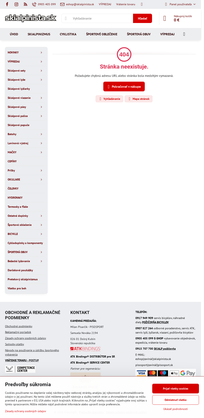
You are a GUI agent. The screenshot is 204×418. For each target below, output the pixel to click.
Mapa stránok (138, 99)
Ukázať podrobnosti (175, 409)
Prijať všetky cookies (175, 388)
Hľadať (142, 18)
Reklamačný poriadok (18, 332)
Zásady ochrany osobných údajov (25, 338)
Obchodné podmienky (18, 326)
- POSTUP (22, 360)
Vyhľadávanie (109, 99)
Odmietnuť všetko (176, 400)
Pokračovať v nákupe (123, 86)
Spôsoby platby (14, 344)
